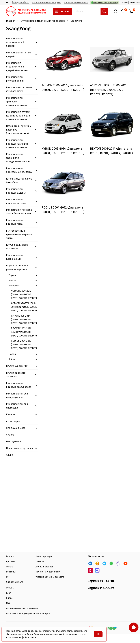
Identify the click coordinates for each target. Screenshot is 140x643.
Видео (9, 598)
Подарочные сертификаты (21, 448)
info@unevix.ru (20, 2)
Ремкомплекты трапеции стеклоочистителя (16, 101)
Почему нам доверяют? (47, 571)
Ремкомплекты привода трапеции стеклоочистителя (17, 144)
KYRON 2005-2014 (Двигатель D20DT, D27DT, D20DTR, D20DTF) (24, 319)
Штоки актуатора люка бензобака (19, 180)
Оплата (9, 566)
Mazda (12, 280)
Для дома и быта (15, 428)
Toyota (12, 275)
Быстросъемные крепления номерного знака (19, 234)
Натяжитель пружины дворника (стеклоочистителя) (18, 130)
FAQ (8, 603)
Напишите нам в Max (76, 2)
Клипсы (10, 414)
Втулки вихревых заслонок (16, 374)
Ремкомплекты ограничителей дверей (15, 42)
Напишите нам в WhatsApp (104, 2)
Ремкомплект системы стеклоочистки (19, 89)
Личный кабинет (44, 566)
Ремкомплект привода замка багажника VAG (19, 211)
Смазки (10, 434)
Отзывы (10, 588)
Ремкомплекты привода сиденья (16, 191)
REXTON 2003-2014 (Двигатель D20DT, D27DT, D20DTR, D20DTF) (24, 332)
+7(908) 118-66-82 (101, 588)
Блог (8, 593)
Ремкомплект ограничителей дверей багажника (17, 67)
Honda (12, 354)
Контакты (11, 571)
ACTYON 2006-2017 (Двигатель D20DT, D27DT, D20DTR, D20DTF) (24, 294)
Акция (9, 454)
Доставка (10, 561)
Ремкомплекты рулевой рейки (15, 79)
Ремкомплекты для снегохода (17, 406)
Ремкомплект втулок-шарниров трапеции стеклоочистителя (18, 116)
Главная (10, 20)
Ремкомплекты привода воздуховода (18, 385)
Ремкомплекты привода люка (14, 222)
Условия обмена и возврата (49, 577)
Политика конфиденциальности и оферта (28, 613)
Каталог (62, 11)
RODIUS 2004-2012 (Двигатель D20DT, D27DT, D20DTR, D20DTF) (24, 344)
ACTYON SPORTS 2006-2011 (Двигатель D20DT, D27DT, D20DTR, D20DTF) (24, 307)
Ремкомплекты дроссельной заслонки (19, 170)
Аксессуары (13, 421)
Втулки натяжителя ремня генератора (43, 20)
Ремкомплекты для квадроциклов (17, 395)
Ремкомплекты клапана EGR (14, 257)
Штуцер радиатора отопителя (17, 246)
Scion (12, 359)
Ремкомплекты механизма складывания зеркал (18, 158)
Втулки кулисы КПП (17, 366)
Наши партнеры (43, 556)
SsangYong (14, 285)
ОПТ (8, 577)
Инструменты (14, 441)
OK (98, 634)
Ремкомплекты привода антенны (16, 201)
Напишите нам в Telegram (46, 2)
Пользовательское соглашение (22, 608)
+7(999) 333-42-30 (130, 2)
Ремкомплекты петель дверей (19, 54)
